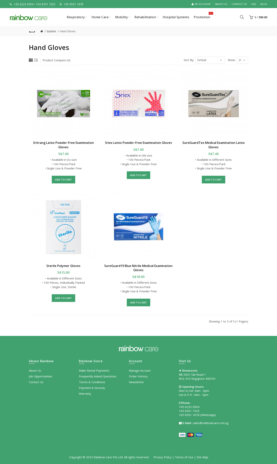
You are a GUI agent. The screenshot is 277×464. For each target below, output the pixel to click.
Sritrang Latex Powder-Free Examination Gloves (63, 145)
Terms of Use (184, 457)
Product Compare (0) (56, 60)
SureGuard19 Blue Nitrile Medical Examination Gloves (138, 268)
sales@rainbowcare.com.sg (211, 423)
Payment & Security (92, 388)
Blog (263, 4)
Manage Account (140, 370)
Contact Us (239, 4)
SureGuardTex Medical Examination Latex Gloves (213, 145)
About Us (221, 4)
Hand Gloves (68, 31)
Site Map (202, 457)
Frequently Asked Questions (97, 376)
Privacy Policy (163, 457)
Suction (51, 31)
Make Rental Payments (94, 370)
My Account (201, 4)
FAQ (253, 4)
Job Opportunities (40, 376)
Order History (138, 376)
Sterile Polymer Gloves (63, 266)
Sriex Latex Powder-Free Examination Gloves (138, 143)
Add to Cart (63, 179)
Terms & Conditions (92, 382)
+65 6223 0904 (23, 4)
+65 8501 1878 (73, 4)
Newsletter (136, 382)
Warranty (85, 393)
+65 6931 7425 (45, 4)
